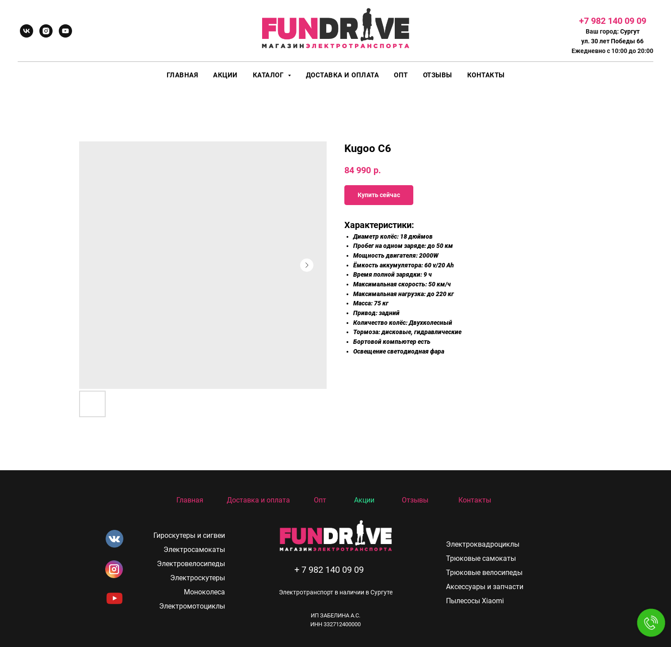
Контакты (486, 75)
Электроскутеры (197, 578)
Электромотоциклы (192, 606)
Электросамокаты (194, 549)
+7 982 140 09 (608, 20)
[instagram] (46, 31)
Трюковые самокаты (481, 558)
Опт (401, 75)
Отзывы (437, 75)
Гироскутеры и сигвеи (189, 535)
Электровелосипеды (191, 563)
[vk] (26, 31)
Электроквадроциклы (482, 544)
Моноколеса (204, 592)
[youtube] (65, 31)
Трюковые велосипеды (484, 572)
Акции (225, 75)
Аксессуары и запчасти (484, 586)
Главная (182, 75)
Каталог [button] (269, 75)
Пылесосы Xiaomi (475, 601)
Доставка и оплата (342, 75)
